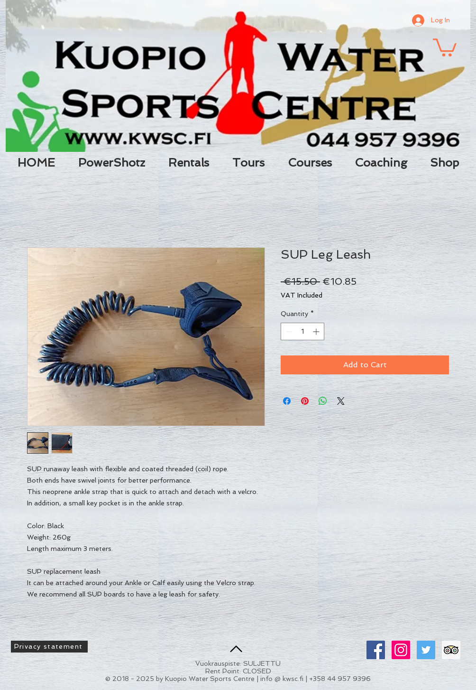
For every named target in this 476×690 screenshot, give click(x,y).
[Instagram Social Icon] (401, 650)
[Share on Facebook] (287, 401)
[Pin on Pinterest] (305, 401)
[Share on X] (341, 401)
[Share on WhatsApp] (323, 401)
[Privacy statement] (49, 647)
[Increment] (317, 331)
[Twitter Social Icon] (426, 650)
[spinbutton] (302, 331)
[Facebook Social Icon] (375, 650)
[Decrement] (288, 331)
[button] (445, 46)
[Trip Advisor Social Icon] (451, 650)
